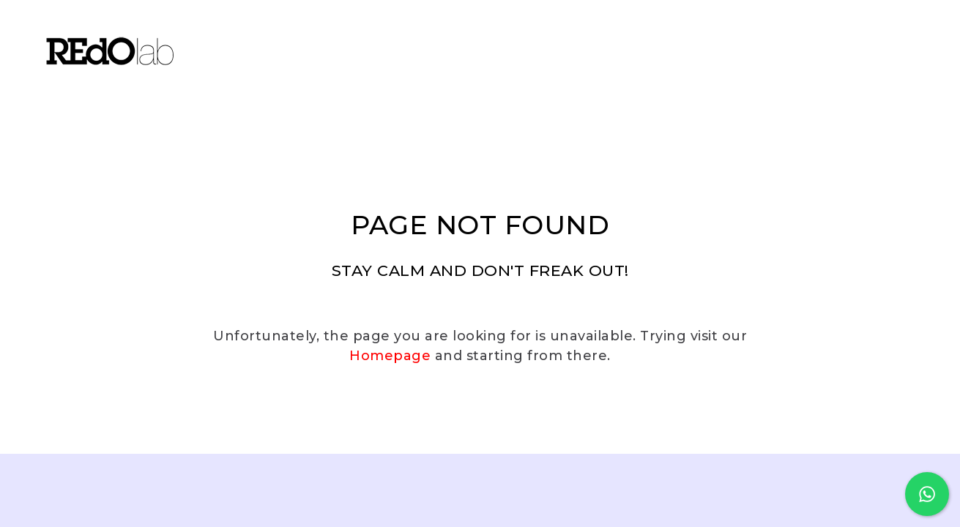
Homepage (390, 356)
